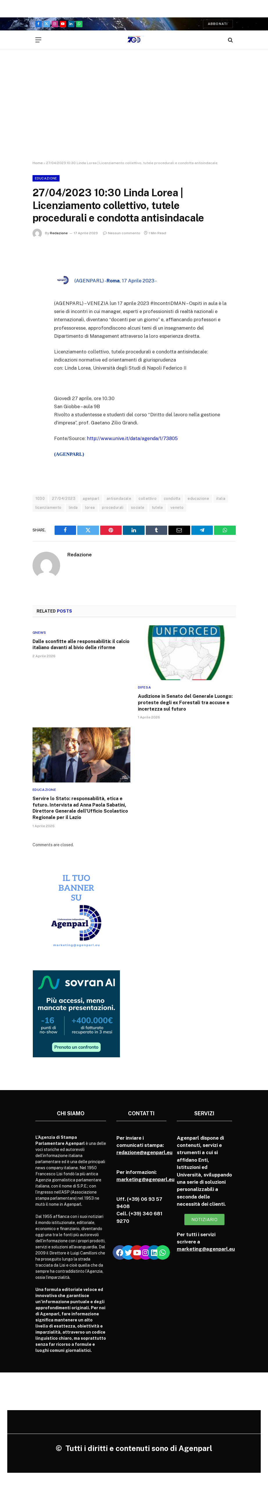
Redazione (59, 233)
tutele (157, 507)
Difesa (144, 687)
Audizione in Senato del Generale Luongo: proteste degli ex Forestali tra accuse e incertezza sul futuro (185, 702)
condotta (172, 498)
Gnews (39, 632)
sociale (138, 507)
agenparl (91, 498)
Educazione (46, 178)
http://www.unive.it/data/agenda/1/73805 (133, 438)
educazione (198, 498)
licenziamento (48, 507)
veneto (177, 507)
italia (220, 498)
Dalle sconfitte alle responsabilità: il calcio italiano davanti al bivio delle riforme (81, 644)
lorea (90, 507)
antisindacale (119, 498)
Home (38, 163)
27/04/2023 (63, 498)
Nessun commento (121, 233)
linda (73, 507)
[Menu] (38, 39)
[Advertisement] (134, 110)
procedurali (112, 507)
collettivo (148, 498)
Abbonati (218, 24)
